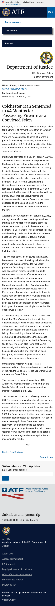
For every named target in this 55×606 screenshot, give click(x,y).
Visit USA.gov (9, 600)
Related (9, 43)
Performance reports (12, 579)
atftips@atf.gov (28, 520)
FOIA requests (9, 564)
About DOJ (7, 553)
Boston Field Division (12, 452)
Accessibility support (12, 559)
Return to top (46, 457)
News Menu (11, 30)
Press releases (13, 22)
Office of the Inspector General (17, 574)
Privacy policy (9, 585)
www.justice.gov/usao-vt (14, 88)
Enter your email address (14, 470)
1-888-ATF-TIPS (10, 520)
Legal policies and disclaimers (17, 569)
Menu (50, 12)
